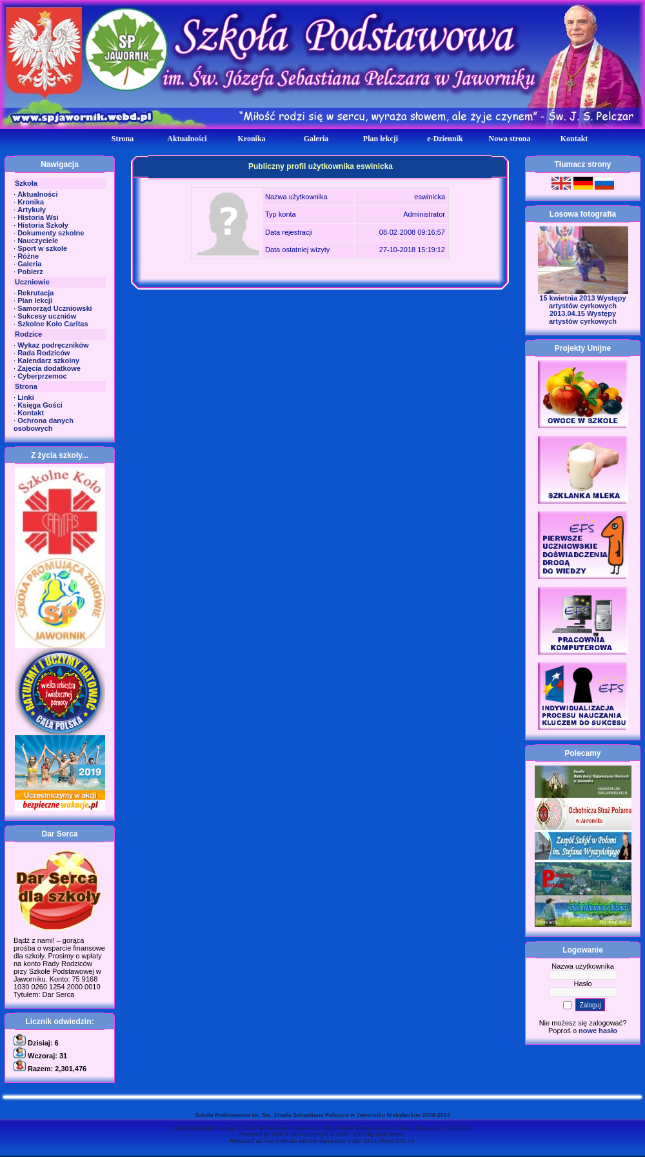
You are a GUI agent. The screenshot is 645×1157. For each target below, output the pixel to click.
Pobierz (30, 271)
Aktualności (186, 138)
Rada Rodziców (43, 353)
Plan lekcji (380, 138)
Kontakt (574, 138)
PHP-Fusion (287, 1134)
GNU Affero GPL (385, 1141)
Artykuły (31, 209)
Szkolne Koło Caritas (52, 324)
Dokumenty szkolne (50, 233)
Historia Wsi (38, 217)
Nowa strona (510, 138)
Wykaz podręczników (52, 345)
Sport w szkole (42, 248)
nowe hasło (598, 1030)
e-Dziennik (444, 138)
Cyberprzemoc (41, 376)
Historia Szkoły (42, 225)
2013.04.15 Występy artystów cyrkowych (583, 317)
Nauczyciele (37, 240)
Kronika (251, 138)
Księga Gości (40, 405)
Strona (123, 138)
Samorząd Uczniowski (54, 308)
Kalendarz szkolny (48, 360)
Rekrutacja (35, 293)
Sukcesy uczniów (46, 316)
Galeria (316, 138)
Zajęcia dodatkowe (49, 368)
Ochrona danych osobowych (44, 424)
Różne (28, 256)
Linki (25, 397)
